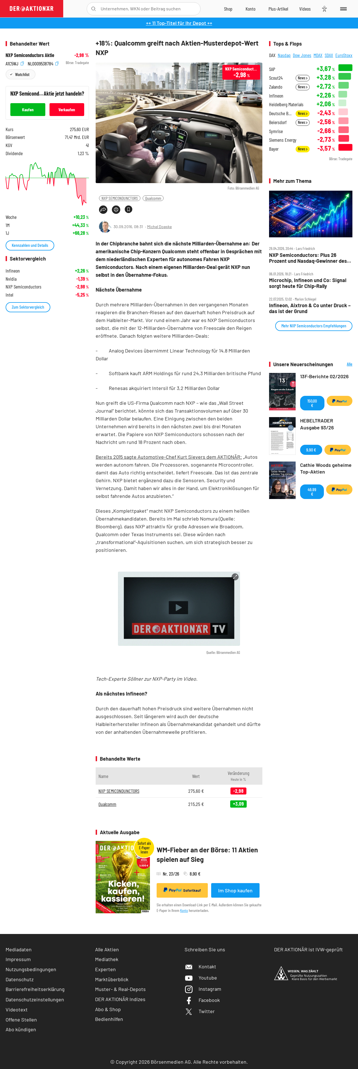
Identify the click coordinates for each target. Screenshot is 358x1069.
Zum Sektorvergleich (28, 306)
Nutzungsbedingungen (31, 969)
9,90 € (311, 449)
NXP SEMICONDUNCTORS (120, 198)
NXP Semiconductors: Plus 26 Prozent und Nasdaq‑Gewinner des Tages (308, 258)
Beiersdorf (278, 122)
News (302, 77)
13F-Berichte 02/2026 (324, 376)
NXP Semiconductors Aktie (30, 55)
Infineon (276, 96)
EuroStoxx (343, 55)
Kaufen (28, 109)
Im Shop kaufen (235, 890)
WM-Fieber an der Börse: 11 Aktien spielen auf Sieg (207, 854)
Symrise (276, 131)
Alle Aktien (107, 949)
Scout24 (275, 78)
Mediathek (106, 959)
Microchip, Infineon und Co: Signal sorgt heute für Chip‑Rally (307, 283)
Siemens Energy (282, 140)
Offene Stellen (21, 1019)
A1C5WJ (15, 62)
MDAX (318, 55)
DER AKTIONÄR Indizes (120, 999)
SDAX (329, 55)
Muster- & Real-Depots (120, 989)
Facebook (202, 1000)
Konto (184, 910)
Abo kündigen (21, 1029)
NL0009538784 (43, 62)
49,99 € (312, 491)
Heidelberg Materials (286, 104)
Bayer (274, 149)
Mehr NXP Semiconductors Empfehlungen (313, 325)
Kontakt (200, 966)
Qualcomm (153, 198)
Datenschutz (20, 979)
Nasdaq (284, 55)
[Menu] (342, 8)
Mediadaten (19, 949)
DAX (272, 55)
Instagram (203, 989)
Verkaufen (66, 109)
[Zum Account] (250, 8)
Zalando (275, 87)
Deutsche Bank (280, 113)
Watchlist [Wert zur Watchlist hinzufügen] (22, 74)
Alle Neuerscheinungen (344, 364)
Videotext (17, 1009)
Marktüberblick (111, 979)
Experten (105, 969)
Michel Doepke (159, 226)
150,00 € (312, 403)
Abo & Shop (108, 1009)
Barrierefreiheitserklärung (35, 989)
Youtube (201, 978)
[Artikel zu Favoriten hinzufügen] (128, 209)
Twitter (200, 1011)
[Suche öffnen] (93, 8)
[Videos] (305, 8)
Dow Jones (302, 55)
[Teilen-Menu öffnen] (103, 209)
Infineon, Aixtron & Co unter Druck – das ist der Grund (310, 308)
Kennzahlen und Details (30, 245)
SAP (272, 69)
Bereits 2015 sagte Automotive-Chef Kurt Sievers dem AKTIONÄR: (169, 457)
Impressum (18, 959)
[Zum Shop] (228, 8)
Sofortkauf (182, 890)
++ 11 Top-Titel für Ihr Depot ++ (179, 23)
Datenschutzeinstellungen (35, 999)
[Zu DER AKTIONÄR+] (278, 8)
